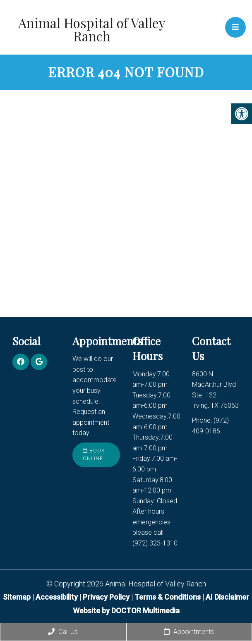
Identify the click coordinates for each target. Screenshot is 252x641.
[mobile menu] (235, 27)
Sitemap (17, 597)
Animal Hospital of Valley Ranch (92, 29)
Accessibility (57, 597)
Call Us (63, 632)
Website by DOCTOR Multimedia (126, 610)
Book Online (94, 455)
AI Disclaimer (227, 597)
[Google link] (39, 362)
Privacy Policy (107, 597)
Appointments (189, 632)
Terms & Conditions (168, 597)
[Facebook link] (20, 362)
